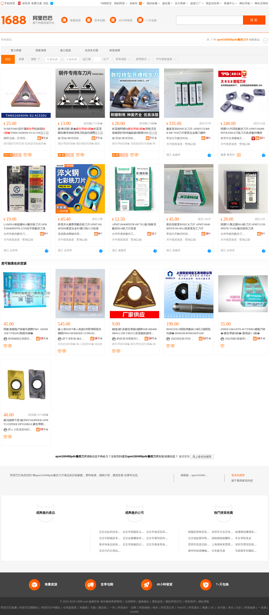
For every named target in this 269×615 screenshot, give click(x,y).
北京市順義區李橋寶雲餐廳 (115, 538)
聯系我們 (190, 601)
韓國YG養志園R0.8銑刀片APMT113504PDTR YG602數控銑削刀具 (243, 226)
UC (212, 607)
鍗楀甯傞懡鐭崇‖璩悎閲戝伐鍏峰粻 (129, 338)
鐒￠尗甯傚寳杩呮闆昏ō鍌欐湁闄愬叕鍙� (20, 429)
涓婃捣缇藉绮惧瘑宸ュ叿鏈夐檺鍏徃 (183, 338)
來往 (231, 607)
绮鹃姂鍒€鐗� (67, 344)
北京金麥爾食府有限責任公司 (140, 538)
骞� (44, 138)
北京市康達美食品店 (158, 544)
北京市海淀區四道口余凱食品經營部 (167, 531)
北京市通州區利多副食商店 (162, 538)
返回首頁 (184, 456)
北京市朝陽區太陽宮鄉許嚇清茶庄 (143, 531)
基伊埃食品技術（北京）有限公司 (119, 544)
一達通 (262, 607)
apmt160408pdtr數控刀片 (205, 475)
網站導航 (203, 601)
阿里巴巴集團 (9, 607)
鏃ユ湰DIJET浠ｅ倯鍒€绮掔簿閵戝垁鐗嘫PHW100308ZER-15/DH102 (79, 331)
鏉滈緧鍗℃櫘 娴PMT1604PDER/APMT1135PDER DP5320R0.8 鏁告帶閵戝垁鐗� (26, 422)
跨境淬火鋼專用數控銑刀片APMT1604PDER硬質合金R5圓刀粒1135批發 (80, 226)
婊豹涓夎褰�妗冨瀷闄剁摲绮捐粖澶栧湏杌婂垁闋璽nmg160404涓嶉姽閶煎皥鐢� (80, 131)
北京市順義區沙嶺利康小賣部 (140, 544)
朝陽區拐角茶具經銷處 (201, 531)
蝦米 (155, 607)
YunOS (181, 607)
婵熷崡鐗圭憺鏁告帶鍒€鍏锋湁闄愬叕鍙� (20, 338)
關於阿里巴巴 (174, 601)
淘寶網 (83, 607)
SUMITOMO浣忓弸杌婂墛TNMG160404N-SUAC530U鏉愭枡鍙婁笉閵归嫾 (26, 131)
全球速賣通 (69, 607)
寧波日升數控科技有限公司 (178, 138)
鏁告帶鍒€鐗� (67, 143)
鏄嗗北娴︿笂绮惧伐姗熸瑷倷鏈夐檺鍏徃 (16, 138)
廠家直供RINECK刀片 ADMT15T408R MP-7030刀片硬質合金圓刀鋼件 (187, 130)
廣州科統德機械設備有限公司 (205, 550)
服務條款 (143, 601)
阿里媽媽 (144, 607)
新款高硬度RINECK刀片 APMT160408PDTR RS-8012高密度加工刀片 (188, 226)
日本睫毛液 (218, 550)
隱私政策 (157, 601)
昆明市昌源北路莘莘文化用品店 (207, 544)
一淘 (112, 607)
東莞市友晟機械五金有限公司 (233, 138)
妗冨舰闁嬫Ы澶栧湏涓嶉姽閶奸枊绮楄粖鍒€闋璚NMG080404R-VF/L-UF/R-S (134, 131)
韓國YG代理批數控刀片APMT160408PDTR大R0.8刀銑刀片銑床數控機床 (242, 130)
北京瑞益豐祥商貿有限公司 (204, 538)
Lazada (134, 611)
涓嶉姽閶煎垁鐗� (141, 143)
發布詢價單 (238, 475)
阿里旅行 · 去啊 (127, 607)
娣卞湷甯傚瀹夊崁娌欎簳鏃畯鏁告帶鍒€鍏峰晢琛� (74, 338)
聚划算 (102, 607)
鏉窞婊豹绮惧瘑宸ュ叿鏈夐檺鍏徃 (70, 138)
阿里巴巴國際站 (29, 607)
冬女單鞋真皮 (243, 538)
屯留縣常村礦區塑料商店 (250, 550)
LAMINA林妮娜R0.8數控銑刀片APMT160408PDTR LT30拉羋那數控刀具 (25, 226)
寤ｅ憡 (45, 133)
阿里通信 (194, 607)
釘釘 (239, 607)
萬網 (205, 607)
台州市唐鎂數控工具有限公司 (124, 233)
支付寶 (221, 607)
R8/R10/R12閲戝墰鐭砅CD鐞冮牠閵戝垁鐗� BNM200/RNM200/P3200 (188, 331)
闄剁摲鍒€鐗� (85, 143)
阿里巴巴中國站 (50, 607)
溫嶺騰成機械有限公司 (70, 233)
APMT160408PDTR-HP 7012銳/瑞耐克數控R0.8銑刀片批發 (134, 226)
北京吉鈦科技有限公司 (112, 531)
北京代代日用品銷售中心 (114, 550)
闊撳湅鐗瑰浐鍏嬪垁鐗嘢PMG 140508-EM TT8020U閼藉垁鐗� (26, 331)
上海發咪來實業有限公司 (226, 544)
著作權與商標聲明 (111, 601)
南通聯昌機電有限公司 (248, 531)
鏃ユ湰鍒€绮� (85, 344)
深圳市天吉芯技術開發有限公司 (230, 531)
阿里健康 (250, 607)
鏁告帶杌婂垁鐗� (141, 344)
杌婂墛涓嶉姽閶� (35, 143)
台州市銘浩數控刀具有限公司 (16, 233)
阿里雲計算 (167, 607)
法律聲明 (130, 601)
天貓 (93, 607)
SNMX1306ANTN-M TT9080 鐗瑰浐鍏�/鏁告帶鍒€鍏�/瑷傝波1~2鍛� (243, 331)
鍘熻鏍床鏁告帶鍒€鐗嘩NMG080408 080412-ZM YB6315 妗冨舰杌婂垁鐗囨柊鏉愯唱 (134, 331)
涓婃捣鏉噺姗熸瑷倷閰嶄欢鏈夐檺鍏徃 (237, 338)
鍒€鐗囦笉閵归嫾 (14, 143)
